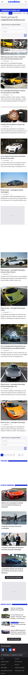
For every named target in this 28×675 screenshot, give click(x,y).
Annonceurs (17, 658)
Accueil (2, 13)
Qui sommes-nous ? (18, 661)
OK (25, 35)
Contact (2, 658)
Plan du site (17, 664)
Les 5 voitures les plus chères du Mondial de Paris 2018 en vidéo (13, 157)
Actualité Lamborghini (7, 485)
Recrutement (3, 664)
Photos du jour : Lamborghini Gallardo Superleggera (12, 191)
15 (19, 455)
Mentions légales (4, 667)
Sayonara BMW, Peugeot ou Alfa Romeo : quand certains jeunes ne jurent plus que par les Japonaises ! (18, 632)
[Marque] (14, 27)
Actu (10, 13)
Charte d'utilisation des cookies (6, 670)
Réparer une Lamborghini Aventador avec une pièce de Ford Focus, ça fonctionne (12, 505)
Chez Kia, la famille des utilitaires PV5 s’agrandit (17, 609)
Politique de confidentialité (19, 667)
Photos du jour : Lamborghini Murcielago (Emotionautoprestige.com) (13, 385)
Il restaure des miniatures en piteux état (12, 124)
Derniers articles (6, 604)
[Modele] (14, 31)
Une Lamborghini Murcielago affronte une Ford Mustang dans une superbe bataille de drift (13, 347)
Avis (7, 13)
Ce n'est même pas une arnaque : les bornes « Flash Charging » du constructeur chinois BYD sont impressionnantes (18, 616)
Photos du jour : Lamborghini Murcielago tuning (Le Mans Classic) (13, 271)
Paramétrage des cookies (19, 670)
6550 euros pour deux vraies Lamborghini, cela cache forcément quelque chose (13, 58)
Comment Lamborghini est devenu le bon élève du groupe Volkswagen (12, 548)
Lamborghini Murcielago (10, 10)
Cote (24, 13)
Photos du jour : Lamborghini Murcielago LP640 (13, 309)
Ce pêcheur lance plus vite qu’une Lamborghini (11, 527)
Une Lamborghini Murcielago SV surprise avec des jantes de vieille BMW (13, 91)
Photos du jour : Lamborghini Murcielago (13, 422)
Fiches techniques (17, 13)
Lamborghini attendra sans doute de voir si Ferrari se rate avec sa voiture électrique (12, 571)
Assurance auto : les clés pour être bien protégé (18, 624)
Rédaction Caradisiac (5, 661)
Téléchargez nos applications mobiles (13, 655)
